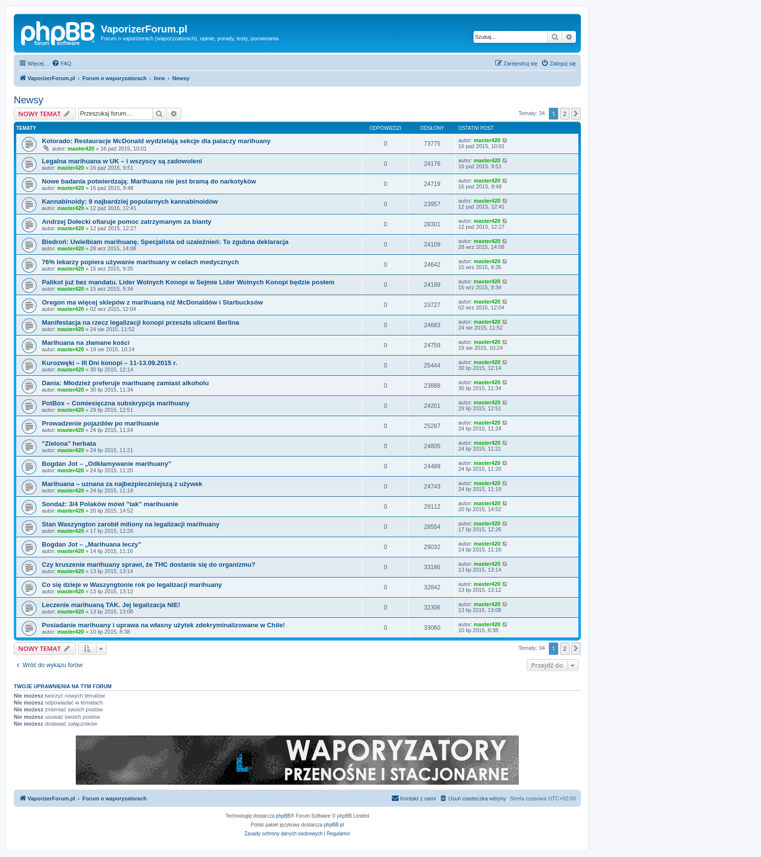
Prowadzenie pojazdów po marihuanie (100, 423)
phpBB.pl (334, 824)
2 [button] (565, 113)
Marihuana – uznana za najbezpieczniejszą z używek (122, 484)
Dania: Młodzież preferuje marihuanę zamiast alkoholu (125, 383)
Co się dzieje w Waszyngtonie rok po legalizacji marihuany (132, 584)
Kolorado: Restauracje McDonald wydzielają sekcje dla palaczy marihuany (156, 141)
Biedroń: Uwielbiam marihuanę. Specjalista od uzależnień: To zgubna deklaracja (165, 241)
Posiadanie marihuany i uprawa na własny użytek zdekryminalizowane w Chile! (163, 625)
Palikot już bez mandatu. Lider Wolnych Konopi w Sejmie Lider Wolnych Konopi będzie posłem (188, 282)
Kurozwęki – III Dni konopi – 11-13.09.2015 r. (109, 363)
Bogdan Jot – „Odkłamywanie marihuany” (106, 463)
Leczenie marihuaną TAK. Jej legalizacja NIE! (111, 605)
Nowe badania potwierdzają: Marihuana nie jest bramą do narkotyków (149, 181)
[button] (576, 114)
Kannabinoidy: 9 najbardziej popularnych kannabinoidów (130, 201)
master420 (80, 149)
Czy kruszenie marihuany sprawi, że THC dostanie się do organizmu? (148, 564)
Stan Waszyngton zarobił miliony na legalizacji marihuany (131, 524)
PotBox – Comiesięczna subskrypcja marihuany (116, 403)
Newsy (28, 99)
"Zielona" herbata (69, 443)
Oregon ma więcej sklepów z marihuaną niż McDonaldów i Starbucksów (152, 302)
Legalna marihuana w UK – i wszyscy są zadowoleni (122, 161)
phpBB (283, 816)
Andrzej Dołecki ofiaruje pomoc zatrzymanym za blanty (126, 221)
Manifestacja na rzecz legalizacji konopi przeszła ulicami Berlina (140, 322)
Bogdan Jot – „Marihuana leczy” (91, 544)
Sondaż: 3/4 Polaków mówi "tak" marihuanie (110, 504)
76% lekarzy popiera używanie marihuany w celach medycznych (140, 262)
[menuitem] (61, 63)
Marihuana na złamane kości (85, 342)
